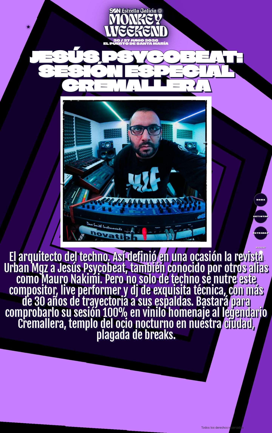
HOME (260, 200)
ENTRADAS (260, 233)
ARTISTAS (260, 216)
